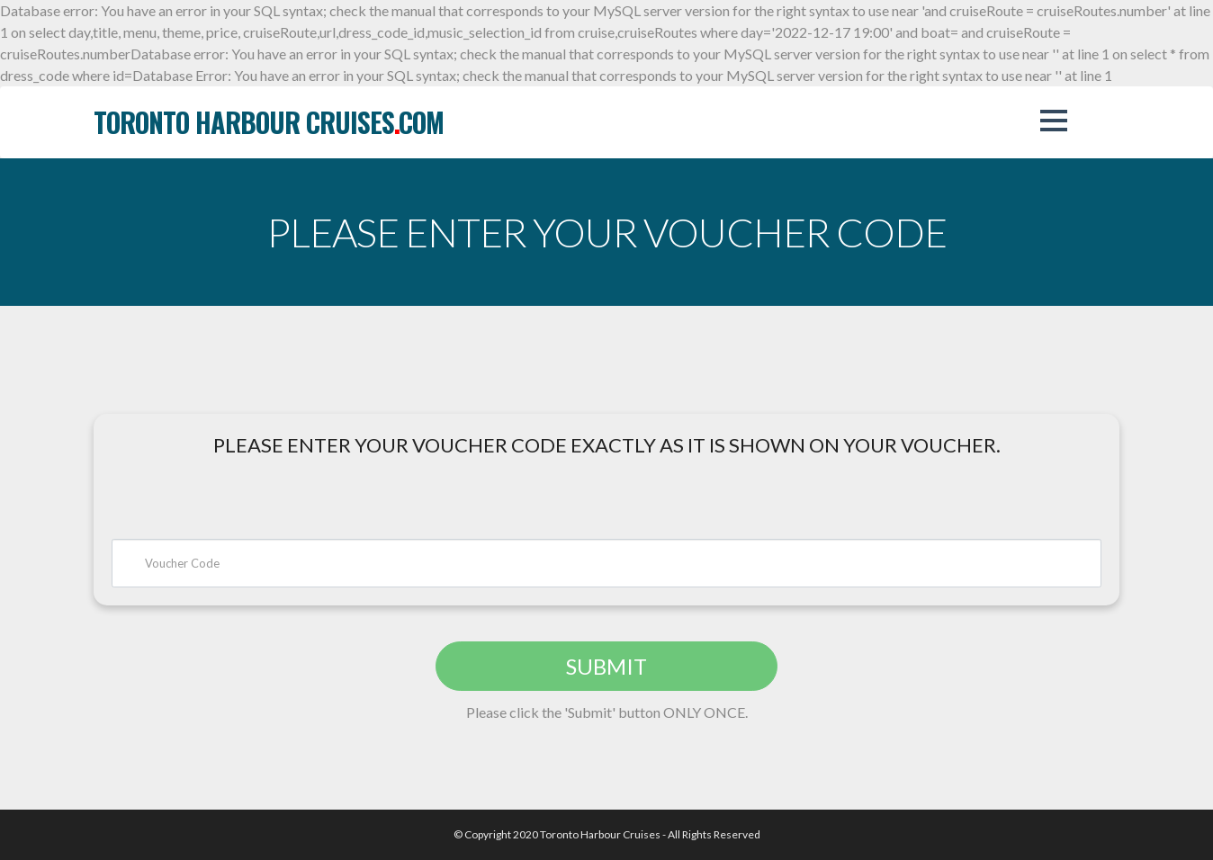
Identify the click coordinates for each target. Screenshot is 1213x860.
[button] (1053, 120)
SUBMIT (606, 666)
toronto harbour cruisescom (269, 122)
